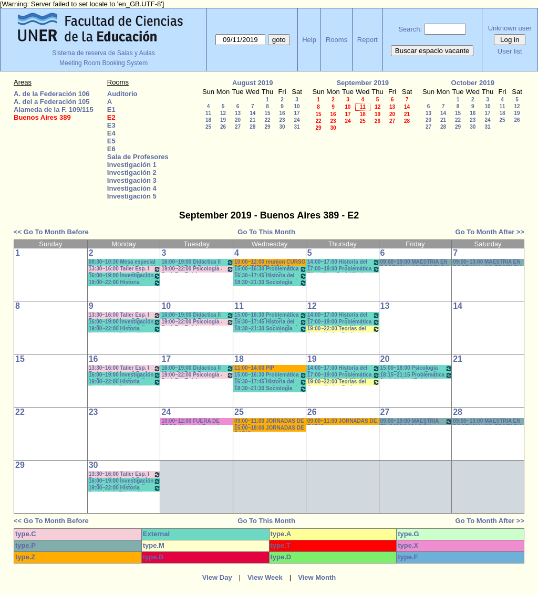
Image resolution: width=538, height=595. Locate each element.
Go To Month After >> (490, 232)
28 (252, 127)
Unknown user (510, 28)
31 (296, 127)
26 (223, 127)
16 (282, 113)
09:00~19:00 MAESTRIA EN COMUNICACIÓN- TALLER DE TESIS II (416, 421)
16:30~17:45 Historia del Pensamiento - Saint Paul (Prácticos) (270, 276)
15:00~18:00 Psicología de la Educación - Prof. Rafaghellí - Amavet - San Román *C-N (416, 368)
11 (208, 113)
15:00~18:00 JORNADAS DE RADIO (269, 428)
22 (267, 120)
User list (510, 51)
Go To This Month (266, 232)
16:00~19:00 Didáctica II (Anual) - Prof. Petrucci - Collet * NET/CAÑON (197, 262)
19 (223, 120)
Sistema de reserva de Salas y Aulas (103, 53)
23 (282, 120)
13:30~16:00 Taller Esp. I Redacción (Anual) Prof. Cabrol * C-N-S (125, 269)
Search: (410, 29)
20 (238, 120)
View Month (317, 577)
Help (309, 40)
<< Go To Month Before (51, 232)
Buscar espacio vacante (432, 51)
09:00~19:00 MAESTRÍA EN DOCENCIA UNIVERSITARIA (415, 262)
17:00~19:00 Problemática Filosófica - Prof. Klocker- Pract (343, 269)
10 (296, 106)
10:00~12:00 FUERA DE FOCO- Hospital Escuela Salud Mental (191, 421)
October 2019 (472, 83)
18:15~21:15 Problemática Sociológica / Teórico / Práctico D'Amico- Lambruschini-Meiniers (416, 375)
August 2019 (252, 83)
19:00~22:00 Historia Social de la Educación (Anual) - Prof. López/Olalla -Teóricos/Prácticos (125, 282)
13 (238, 113)
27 (238, 127)
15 (267, 113)
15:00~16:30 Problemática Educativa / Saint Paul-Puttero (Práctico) (270, 269)
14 (252, 113)
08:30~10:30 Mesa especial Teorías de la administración (124, 262)
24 (296, 120)
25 (208, 127)
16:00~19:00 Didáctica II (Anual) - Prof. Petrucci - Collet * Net (197, 368)
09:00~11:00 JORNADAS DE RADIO (269, 421)
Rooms (336, 40)
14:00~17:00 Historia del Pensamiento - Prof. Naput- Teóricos (343, 262)
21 (252, 120)
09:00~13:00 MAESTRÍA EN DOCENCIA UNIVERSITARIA (488, 262)
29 (267, 127)
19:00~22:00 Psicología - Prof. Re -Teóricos (197, 269)
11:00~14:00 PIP (254, 368)
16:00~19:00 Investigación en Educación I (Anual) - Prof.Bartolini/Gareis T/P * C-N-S (125, 276)
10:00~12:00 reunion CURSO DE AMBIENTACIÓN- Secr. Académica (269, 262)
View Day (217, 577)
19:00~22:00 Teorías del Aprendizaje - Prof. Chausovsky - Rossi (343, 329)
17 (296, 113)
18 (208, 120)
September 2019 (362, 83)
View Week (265, 577)
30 (282, 127)
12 (223, 113)
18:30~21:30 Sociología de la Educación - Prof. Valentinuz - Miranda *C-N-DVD (270, 282)
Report (367, 40)
